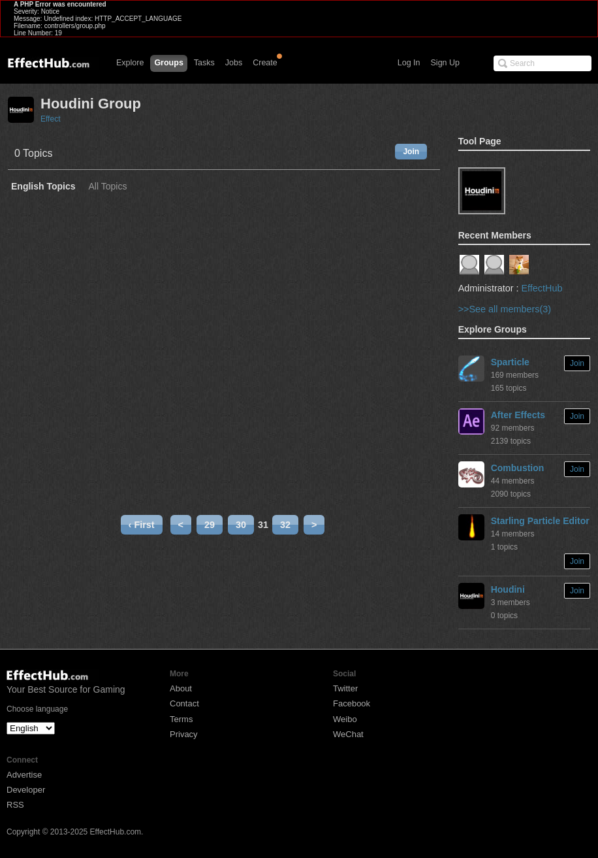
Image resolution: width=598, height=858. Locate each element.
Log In (409, 62)
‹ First (142, 525)
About (181, 688)
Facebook (351, 703)
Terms (181, 719)
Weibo (345, 719)
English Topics (43, 186)
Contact (184, 703)
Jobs (233, 62)
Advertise (24, 775)
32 (285, 525)
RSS (15, 805)
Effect (50, 119)
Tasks (204, 62)
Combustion (517, 468)
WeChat (348, 734)
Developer (26, 790)
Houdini (508, 589)
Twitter (345, 688)
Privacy (184, 734)
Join (411, 151)
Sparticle (510, 362)
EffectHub (541, 288)
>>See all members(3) (504, 309)
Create (265, 62)
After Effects (518, 415)
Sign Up (445, 62)
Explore (130, 62)
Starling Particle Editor (540, 521)
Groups (168, 62)
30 (241, 525)
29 (209, 525)
